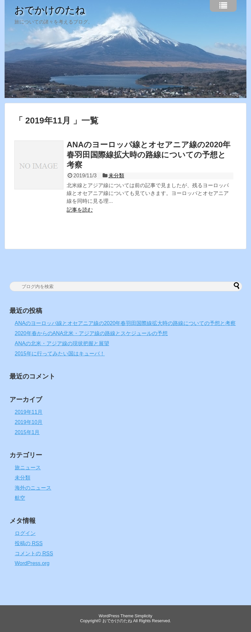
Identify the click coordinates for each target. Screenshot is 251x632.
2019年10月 (28, 422)
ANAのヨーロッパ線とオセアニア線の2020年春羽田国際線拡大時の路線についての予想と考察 (148, 154)
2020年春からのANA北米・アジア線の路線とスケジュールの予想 (91, 333)
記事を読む (80, 210)
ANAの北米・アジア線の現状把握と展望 (62, 343)
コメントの (34, 553)
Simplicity (143, 615)
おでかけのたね (49, 10)
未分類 (116, 175)
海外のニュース (33, 488)
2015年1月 (27, 432)
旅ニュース (28, 467)
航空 (20, 498)
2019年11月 (28, 412)
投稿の (28, 543)
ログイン (25, 533)
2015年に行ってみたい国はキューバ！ (60, 353)
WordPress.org (32, 563)
